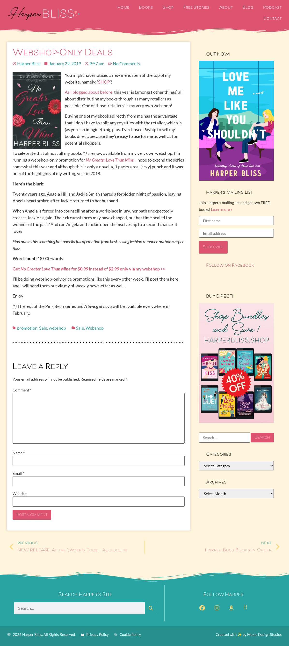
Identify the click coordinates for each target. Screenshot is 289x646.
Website (20, 494)
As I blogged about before (88, 92)
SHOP (104, 82)
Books (146, 8)
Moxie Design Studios (264, 634)
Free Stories (196, 8)
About (226, 8)
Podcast (272, 8)
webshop (57, 328)
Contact (272, 19)
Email (18, 473)
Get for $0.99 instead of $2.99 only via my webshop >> (89, 268)
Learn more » (221, 209)
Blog (248, 8)
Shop (168, 8)
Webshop (95, 328)
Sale (43, 328)
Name (19, 453)
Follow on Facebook (230, 265)
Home (123, 8)
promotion (27, 328)
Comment (22, 390)
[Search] (151, 608)
